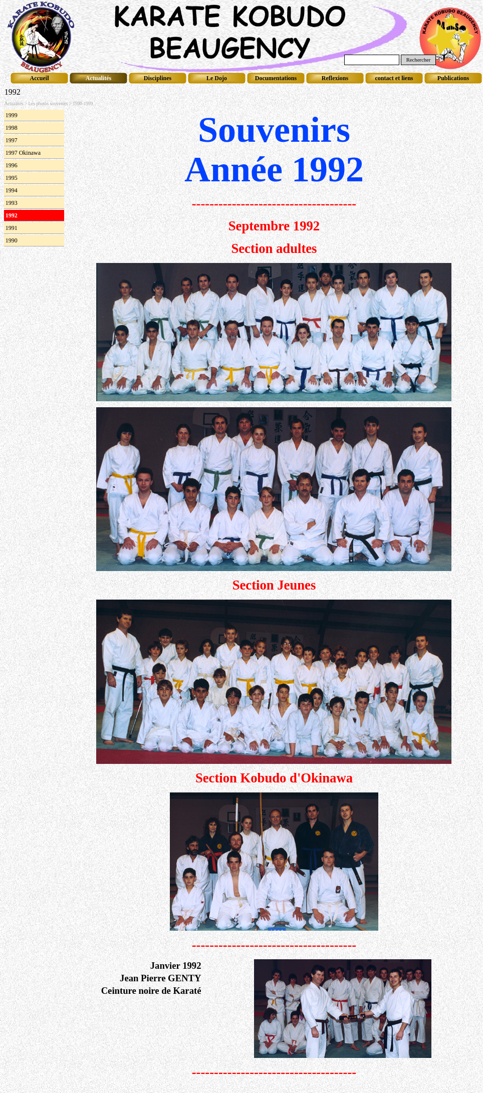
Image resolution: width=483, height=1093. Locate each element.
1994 (12, 190)
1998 (12, 127)
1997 (12, 140)
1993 (12, 202)
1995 (12, 177)
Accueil (39, 78)
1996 (12, 165)
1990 (12, 240)
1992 (12, 215)
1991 (12, 227)
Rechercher (418, 60)
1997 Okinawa (23, 152)
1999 (12, 115)
